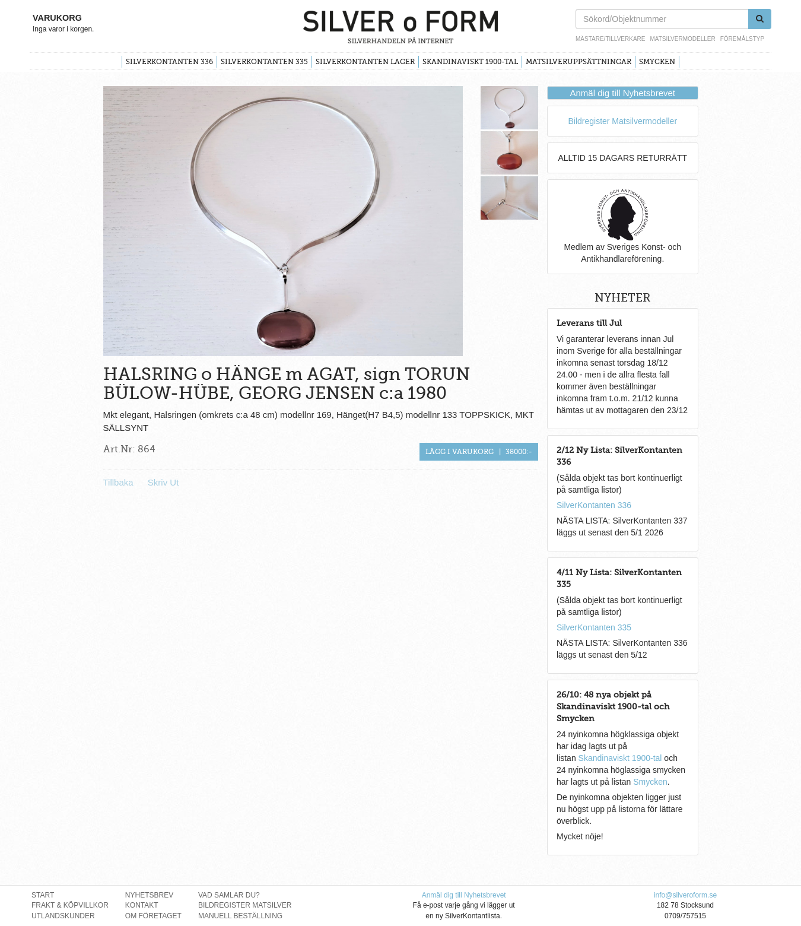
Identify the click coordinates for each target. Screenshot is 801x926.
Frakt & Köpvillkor (70, 905)
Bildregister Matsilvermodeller (622, 121)
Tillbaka (118, 482)
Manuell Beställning (240, 916)
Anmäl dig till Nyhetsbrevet (622, 93)
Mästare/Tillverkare (610, 39)
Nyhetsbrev (149, 895)
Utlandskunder (63, 916)
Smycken (657, 62)
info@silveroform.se (685, 895)
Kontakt (141, 905)
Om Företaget (153, 916)
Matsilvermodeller (682, 39)
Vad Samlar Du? (229, 895)
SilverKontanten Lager (365, 62)
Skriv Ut (163, 482)
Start (42, 895)
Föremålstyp (742, 39)
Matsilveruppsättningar (578, 62)
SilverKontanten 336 (169, 62)
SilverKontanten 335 (264, 62)
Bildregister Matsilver (245, 905)
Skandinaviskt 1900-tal (470, 62)
